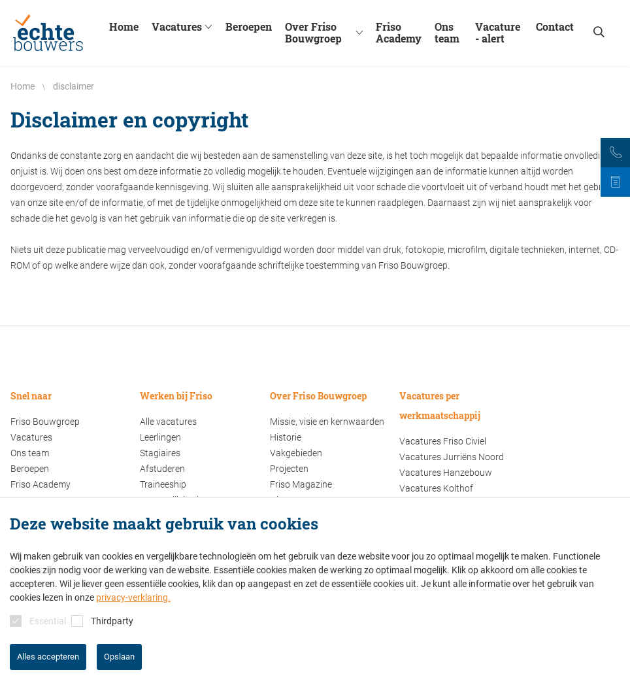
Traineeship (163, 484)
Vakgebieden (296, 453)
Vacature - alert (497, 33)
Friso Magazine (301, 484)
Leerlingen (160, 437)
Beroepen (248, 27)
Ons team (447, 33)
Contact (555, 27)
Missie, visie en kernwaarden (327, 421)
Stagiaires (160, 453)
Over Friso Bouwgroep (327, 33)
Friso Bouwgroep (45, 421)
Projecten (289, 468)
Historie (285, 437)
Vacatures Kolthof (436, 488)
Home (124, 27)
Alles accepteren (48, 657)
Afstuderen (162, 468)
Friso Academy (399, 33)
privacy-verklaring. (133, 597)
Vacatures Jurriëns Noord (451, 457)
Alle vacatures (168, 421)
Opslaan (119, 657)
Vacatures (183, 27)
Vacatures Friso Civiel (442, 441)
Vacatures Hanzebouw (445, 472)
